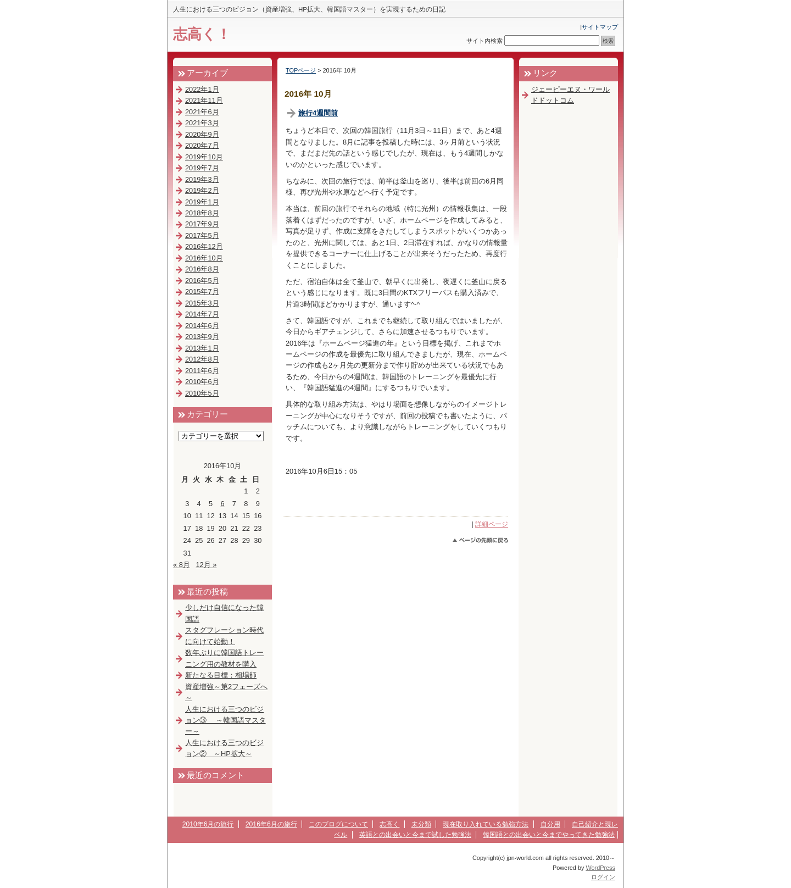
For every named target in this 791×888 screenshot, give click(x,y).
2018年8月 (202, 213)
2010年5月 (202, 393)
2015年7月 (202, 291)
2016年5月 (202, 280)
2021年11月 (204, 100)
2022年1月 (202, 89)
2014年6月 (202, 325)
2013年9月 (202, 336)
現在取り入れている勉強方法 (485, 824)
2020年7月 (202, 145)
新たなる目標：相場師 (221, 675)
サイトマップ (600, 27)
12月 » (206, 564)
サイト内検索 (484, 40)
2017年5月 (202, 235)
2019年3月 (202, 179)
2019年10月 (204, 157)
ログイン (603, 877)
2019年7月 (202, 168)
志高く (389, 824)
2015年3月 (202, 303)
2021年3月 (202, 123)
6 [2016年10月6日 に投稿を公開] (222, 504)
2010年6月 (202, 382)
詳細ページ (491, 524)
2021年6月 (202, 112)
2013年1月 (202, 348)
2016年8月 (202, 269)
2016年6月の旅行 (271, 824)
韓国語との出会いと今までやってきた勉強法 (549, 835)
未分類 (421, 824)
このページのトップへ (480, 540)
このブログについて (338, 824)
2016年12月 (204, 246)
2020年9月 (202, 134)
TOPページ (301, 70)
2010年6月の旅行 (208, 824)
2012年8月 (202, 359)
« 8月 (181, 564)
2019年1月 (202, 202)
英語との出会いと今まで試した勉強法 (415, 835)
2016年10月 (204, 258)
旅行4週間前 (318, 113)
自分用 (550, 824)
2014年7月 (202, 314)
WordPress (600, 867)
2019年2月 (202, 190)
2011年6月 (202, 371)
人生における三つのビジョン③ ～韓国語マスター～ (225, 720)
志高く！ (202, 34)
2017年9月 (202, 224)
